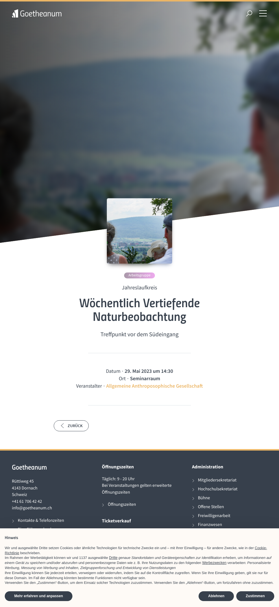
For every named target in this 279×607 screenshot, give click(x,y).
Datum (113, 371)
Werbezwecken (214, 563)
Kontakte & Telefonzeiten (41, 520)
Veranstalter (89, 386)
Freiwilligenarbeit (214, 516)
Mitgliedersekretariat (217, 480)
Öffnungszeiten (122, 504)
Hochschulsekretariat (217, 489)
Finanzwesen (210, 524)
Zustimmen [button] (255, 596)
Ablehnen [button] (216, 596)
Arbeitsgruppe (139, 275)
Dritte (113, 558)
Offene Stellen (211, 507)
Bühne (204, 498)
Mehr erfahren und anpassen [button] (38, 596)
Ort (122, 378)
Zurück (71, 425)
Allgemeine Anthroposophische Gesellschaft (154, 386)
